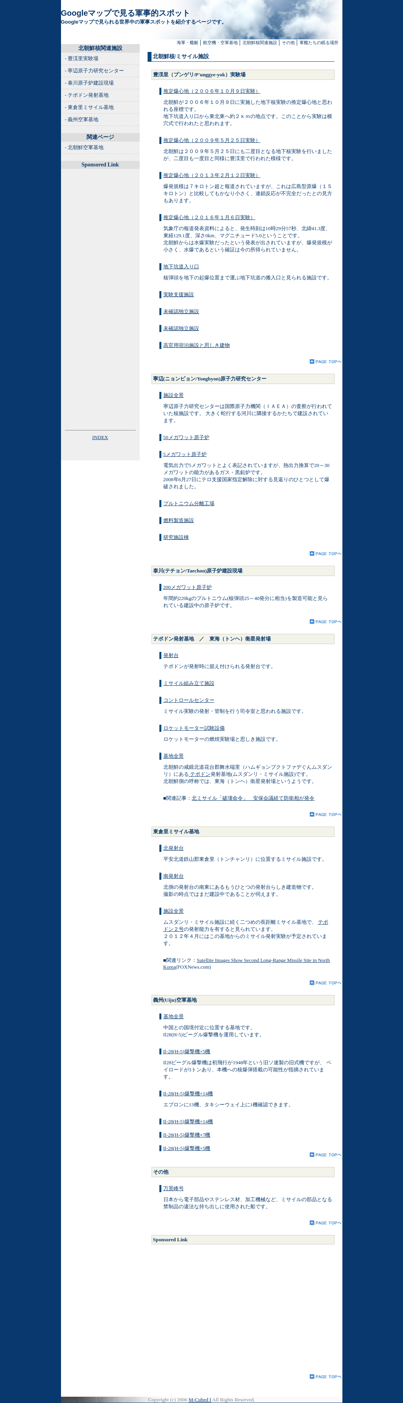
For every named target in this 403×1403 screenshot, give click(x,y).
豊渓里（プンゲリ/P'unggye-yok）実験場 (199, 75)
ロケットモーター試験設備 (194, 728)
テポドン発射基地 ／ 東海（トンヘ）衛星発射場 (212, 639)
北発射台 (173, 848)
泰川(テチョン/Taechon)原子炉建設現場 (198, 571)
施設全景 (173, 395)
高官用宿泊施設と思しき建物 (196, 345)
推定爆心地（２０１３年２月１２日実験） (212, 175)
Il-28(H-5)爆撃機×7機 (187, 1135)
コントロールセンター (188, 700)
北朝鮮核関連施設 (259, 42)
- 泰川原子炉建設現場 (89, 83)
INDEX (100, 437)
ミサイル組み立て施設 (188, 683)
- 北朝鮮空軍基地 (84, 147)
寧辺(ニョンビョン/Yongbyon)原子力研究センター (210, 379)
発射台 (171, 655)
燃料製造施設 (178, 520)
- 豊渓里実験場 (82, 58)
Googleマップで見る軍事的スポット (125, 13)
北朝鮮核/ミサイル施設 (181, 56)
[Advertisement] (229, 1307)
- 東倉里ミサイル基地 (89, 107)
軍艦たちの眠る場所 (318, 42)
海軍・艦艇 (187, 42)
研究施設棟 (176, 537)
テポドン (200, 774)
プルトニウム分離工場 (188, 503)
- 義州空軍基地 (82, 119)
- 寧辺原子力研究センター (94, 71)
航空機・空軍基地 (220, 42)
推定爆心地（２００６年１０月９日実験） (212, 91)
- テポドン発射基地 (87, 95)
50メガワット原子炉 (186, 437)
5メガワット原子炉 (185, 454)
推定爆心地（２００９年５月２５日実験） (212, 140)
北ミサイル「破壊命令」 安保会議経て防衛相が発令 (253, 798)
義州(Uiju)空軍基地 (175, 1000)
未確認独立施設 (181, 311)
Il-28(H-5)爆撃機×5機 (187, 1051)
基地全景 (173, 756)
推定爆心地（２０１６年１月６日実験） (209, 217)
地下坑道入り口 (181, 267)
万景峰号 (173, 1188)
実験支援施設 (178, 294)
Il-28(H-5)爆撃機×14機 (188, 1094)
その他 (288, 42)
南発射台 (173, 876)
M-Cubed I (200, 1400)
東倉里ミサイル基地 (176, 831)
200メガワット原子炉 (187, 587)
